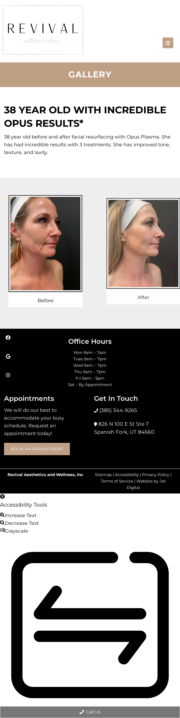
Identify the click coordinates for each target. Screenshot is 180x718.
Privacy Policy (155, 474)
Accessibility (127, 474)
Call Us (90, 712)
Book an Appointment (37, 448)
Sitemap (103, 474)
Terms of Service (117, 481)
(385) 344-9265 (117, 410)
